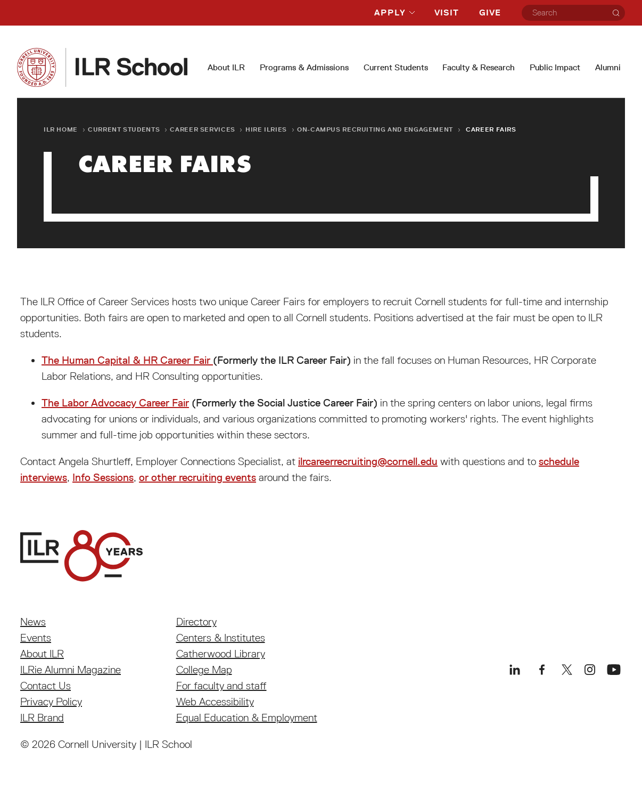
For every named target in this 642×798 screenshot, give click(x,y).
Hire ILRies (266, 129)
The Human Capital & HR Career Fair (127, 360)
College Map (204, 669)
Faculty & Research (478, 67)
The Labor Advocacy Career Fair (115, 402)
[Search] (616, 13)
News (33, 621)
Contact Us (45, 685)
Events (35, 637)
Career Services (202, 129)
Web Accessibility (215, 701)
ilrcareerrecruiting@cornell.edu (368, 461)
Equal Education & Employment (246, 717)
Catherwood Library (220, 653)
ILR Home (61, 129)
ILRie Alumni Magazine (70, 669)
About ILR (226, 67)
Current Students (396, 67)
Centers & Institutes (220, 637)
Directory (196, 621)
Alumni (608, 67)
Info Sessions (103, 477)
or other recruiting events (197, 477)
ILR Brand (42, 717)
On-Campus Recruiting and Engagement (375, 129)
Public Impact (555, 67)
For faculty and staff (221, 685)
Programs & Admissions (304, 67)
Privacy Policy (51, 701)
